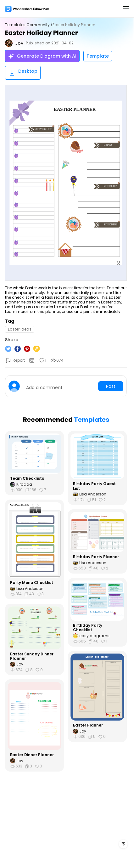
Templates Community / (29, 25)
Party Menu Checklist (31, 582)
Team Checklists (27, 478)
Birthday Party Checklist (87, 627)
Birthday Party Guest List (94, 486)
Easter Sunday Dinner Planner (31, 656)
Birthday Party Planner (96, 557)
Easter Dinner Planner (32, 755)
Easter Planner (88, 725)
